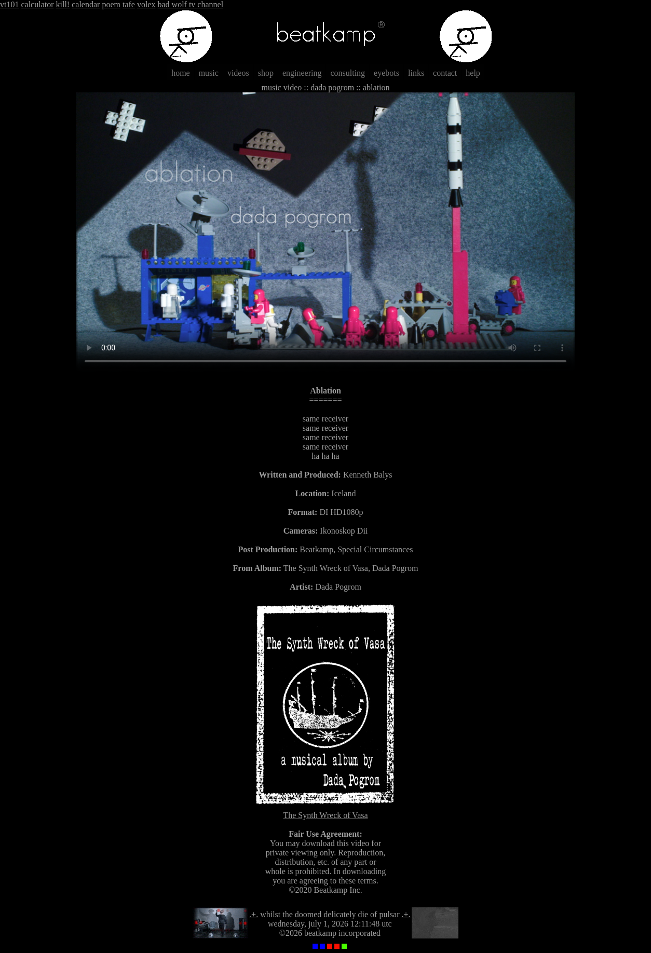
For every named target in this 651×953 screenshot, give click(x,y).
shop (266, 73)
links (416, 73)
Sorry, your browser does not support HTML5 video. (325, 232)
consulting (347, 73)
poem (111, 4)
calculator (37, 4)
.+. (253, 914)
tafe (129, 4)
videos (238, 73)
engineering (302, 73)
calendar (86, 4)
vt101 (9, 4)
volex (146, 4)
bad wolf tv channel (190, 4)
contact (445, 73)
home (180, 73)
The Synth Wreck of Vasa (325, 810)
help (473, 73)
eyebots (386, 73)
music (209, 73)
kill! (63, 4)
